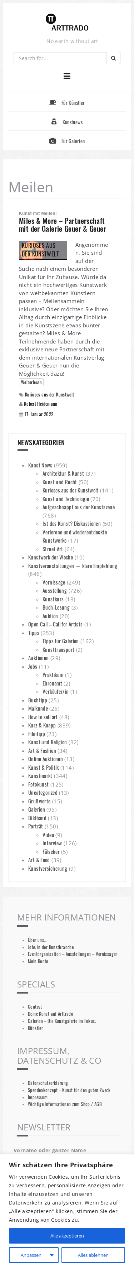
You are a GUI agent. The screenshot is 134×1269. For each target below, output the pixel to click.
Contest (35, 1006)
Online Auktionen (45, 759)
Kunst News (40, 465)
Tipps (33, 632)
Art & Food (39, 860)
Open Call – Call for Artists (55, 624)
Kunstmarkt (40, 775)
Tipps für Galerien (61, 641)
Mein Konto (38, 961)
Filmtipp (36, 733)
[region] (67, 1211)
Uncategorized (43, 792)
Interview (52, 843)
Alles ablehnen (92, 1254)
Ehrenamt (52, 683)
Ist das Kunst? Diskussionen (72, 523)
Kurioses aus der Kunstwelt (49, 394)
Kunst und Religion (47, 742)
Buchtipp (37, 700)
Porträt (35, 826)
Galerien (36, 809)
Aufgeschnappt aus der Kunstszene (79, 507)
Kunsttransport (58, 649)
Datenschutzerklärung (48, 1083)
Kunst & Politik (43, 767)
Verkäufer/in (56, 691)
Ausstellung (55, 590)
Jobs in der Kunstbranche (51, 947)
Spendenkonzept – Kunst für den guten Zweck (69, 1090)
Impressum (38, 1097)
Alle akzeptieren (67, 1235)
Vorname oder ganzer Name (50, 1150)
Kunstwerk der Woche (50, 557)
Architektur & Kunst (63, 473)
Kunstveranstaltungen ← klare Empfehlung (73, 565)
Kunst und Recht (60, 482)
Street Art (53, 549)
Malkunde (38, 708)
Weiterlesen (31, 382)
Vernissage (54, 582)
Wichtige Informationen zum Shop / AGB (65, 1104)
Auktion (50, 616)
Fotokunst (38, 784)
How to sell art (43, 717)
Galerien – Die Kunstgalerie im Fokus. (62, 1021)
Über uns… (37, 940)
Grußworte (39, 801)
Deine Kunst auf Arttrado (50, 1013)
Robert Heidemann (41, 403)
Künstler (35, 1028)
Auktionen (38, 658)
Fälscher (51, 851)
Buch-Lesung (56, 607)
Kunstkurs (53, 599)
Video (48, 834)
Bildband (37, 818)
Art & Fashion (42, 750)
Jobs (33, 666)
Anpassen (31, 1254)
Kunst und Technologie (66, 499)
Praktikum (53, 674)
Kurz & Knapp (42, 725)
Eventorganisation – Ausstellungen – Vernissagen (73, 954)
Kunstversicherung (47, 868)
